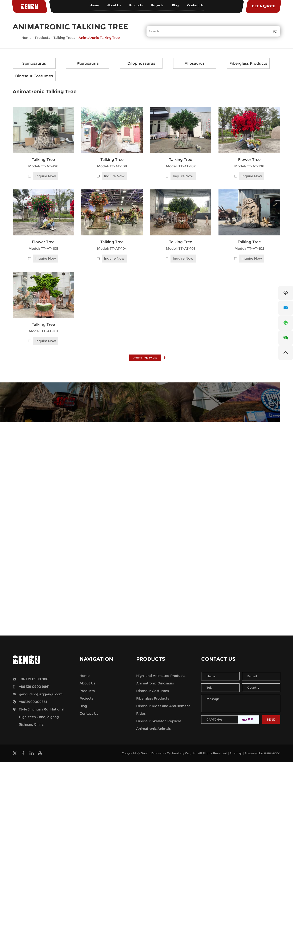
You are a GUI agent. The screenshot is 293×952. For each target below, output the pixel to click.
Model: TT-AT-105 (43, 249)
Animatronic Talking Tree (99, 38)
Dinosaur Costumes (34, 76)
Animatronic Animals (153, 729)
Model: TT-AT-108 (112, 166)
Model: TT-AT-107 (181, 166)
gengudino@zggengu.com (41, 694)
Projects (157, 5)
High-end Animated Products (160, 676)
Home (94, 5)
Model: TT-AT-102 (249, 249)
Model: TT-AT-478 (43, 166)
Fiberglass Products (248, 63)
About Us (114, 5)
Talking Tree (43, 159)
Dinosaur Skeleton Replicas (158, 721)
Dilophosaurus (141, 63)
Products (136, 5)
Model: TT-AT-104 (112, 249)
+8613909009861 (33, 702)
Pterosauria (88, 63)
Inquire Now (45, 176)
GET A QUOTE (263, 6)
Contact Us (195, 5)
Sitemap (236, 753)
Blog (175, 5)
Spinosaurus (34, 63)
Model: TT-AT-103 (181, 249)
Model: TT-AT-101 (43, 331)
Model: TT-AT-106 (249, 166)
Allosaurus (195, 63)
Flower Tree (249, 159)
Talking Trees (64, 38)
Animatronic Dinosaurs (155, 683)
